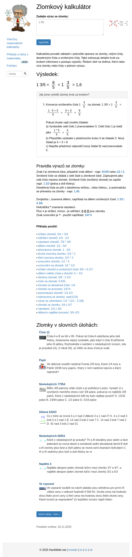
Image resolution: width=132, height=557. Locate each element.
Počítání (12, 65)
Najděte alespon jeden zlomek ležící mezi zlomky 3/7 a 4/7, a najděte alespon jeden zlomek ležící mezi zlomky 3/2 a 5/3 (80, 467)
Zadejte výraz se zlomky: (52, 16)
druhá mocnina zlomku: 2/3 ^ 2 (56, 253)
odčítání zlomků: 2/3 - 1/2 (53, 237)
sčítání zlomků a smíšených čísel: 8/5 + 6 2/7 (65, 269)
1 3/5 (70, 27)
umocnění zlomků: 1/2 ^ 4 (53, 261)
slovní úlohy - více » (49, 514)
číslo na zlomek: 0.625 (51, 281)
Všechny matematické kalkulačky (14, 43)
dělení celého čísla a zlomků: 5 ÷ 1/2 (60, 273)
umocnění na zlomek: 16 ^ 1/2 (56, 265)
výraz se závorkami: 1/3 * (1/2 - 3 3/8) (61, 300)
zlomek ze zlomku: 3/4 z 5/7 (55, 304)
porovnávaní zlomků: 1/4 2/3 (55, 292)
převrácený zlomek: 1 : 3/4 (54, 249)
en (80, 549)
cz (86, 549)
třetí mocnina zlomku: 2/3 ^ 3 (55, 257)
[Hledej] (25, 74)
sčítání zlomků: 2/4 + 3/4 (53, 234)
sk (91, 549)
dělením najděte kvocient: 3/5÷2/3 (58, 312)
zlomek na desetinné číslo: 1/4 (56, 285)
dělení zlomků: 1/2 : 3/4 (52, 245)
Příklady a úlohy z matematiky (18, 57)
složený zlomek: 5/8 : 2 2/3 (54, 277)
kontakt (72, 549)
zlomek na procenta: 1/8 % (54, 289)
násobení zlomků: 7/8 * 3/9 (54, 241)
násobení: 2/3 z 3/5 (50, 308)
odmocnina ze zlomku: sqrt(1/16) (58, 296)
